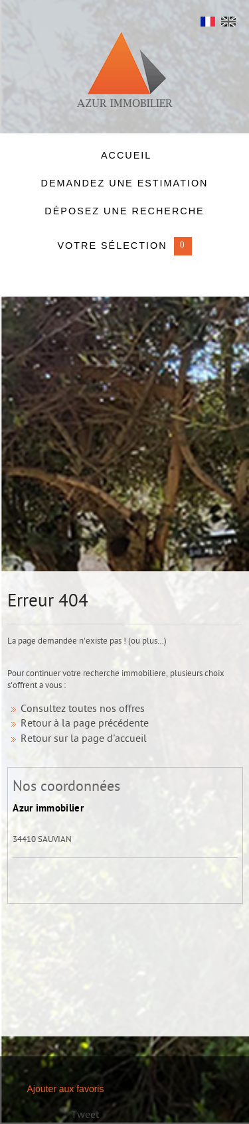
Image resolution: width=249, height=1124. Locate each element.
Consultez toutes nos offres (83, 710)
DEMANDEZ (124, 183)
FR (208, 25)
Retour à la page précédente (85, 724)
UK (228, 25)
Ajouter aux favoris (65, 1089)
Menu (24, 24)
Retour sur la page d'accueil (84, 739)
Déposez (124, 211)
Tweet (85, 1116)
